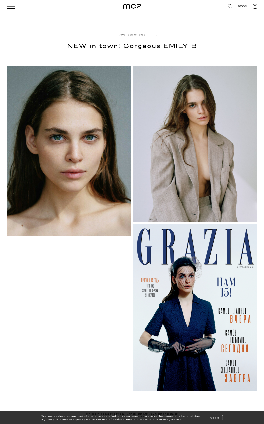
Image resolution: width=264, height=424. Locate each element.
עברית (243, 6)
